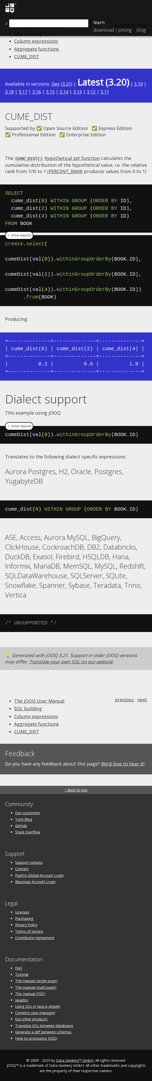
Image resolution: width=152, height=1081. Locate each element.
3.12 (91, 92)
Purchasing (24, 918)
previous (124, 699)
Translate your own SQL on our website (71, 661)
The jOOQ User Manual (39, 701)
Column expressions (36, 41)
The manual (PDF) (30, 993)
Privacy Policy (26, 924)
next (142, 699)
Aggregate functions (36, 49)
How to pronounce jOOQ (36, 1037)
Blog (141, 30)
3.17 (23, 92)
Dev (56, 84)
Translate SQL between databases (44, 1025)
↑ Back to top (76, 789)
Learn (99, 22)
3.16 (36, 92)
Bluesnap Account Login (35, 881)
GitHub (21, 825)
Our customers (27, 812)
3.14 (64, 92)
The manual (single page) (36, 980)
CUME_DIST (26, 56)
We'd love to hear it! (122, 763)
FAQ (18, 967)
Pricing (112, 30)
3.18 (9, 92)
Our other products (31, 1018)
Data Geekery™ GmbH (74, 1060)
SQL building (28, 708)
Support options (29, 862)
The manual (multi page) (35, 986)
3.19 (138, 84)
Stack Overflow (27, 831)
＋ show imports (19, 235)
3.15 (50, 92)
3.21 (66, 84)
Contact (22, 868)
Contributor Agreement (34, 937)
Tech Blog (23, 818)
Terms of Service (29, 930)
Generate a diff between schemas (43, 1031)
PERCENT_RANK (66, 171)
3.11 (104, 92)
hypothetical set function (72, 158)
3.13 (77, 92)
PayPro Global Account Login (39, 874)
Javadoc (21, 999)
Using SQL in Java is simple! (37, 1006)
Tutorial (21, 974)
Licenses (22, 911)
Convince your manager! (35, 1012)
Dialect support (46, 398)
